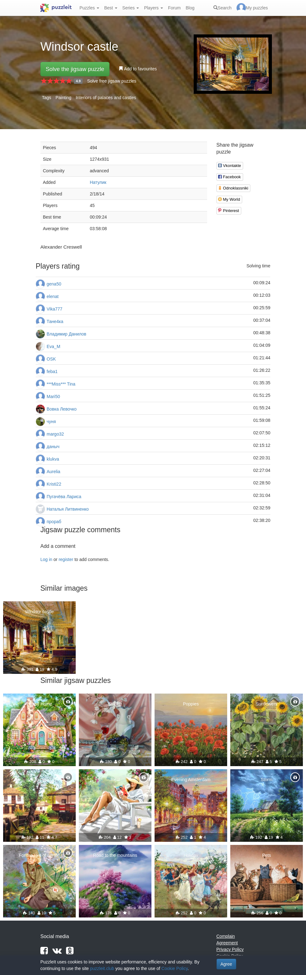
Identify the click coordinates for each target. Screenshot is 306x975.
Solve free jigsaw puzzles (111, 80)
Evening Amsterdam (190, 779)
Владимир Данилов (66, 333)
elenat (53, 296)
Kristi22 (54, 484)
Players (153, 7)
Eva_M (53, 346)
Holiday (191, 855)
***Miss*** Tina (61, 383)
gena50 (54, 283)
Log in (46, 559)
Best (110, 7)
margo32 (55, 434)
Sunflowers (266, 703)
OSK (51, 358)
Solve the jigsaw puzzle (75, 69)
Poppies (191, 703)
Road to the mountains (115, 855)
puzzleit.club (102, 968)
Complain (226, 936)
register (66, 559)
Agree (226, 964)
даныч (53, 446)
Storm (266, 779)
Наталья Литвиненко (68, 509)
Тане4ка (55, 321)
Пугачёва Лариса (64, 496)
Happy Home (39, 703)
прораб (54, 521)
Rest (115, 779)
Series (130, 7)
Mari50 (53, 396)
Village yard (39, 779)
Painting (63, 97)
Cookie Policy (174, 968)
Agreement (227, 942)
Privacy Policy (230, 949)
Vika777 (54, 308)
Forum (174, 7)
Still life (115, 703)
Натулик (98, 182)
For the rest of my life (39, 855)
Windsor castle (39, 611)
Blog (190, 7)
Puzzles (89, 7)
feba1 (52, 371)
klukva (53, 459)
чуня (51, 421)
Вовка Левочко (62, 409)
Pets (266, 855)
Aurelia (53, 471)
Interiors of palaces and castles (106, 97)
